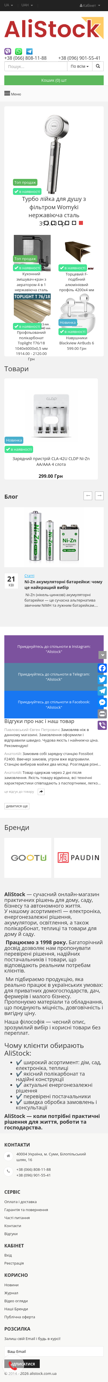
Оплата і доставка (20, 1201)
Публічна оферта (19, 1316)
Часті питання (17, 1217)
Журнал (11, 1292)
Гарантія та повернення (26, 1209)
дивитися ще (17, 806)
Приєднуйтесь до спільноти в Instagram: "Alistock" (54, 649)
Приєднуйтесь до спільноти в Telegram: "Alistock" (54, 677)
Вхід (8, 1255)
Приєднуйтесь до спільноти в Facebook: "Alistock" (54, 704)
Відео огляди (16, 1300)
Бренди (16, 827)
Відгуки (11, 1233)
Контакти (12, 1225)
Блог (11, 496)
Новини (11, 1284)
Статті (29, 575)
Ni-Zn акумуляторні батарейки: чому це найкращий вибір (63, 584)
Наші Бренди (16, 1308)
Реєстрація (14, 1263)
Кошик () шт (54, 80)
